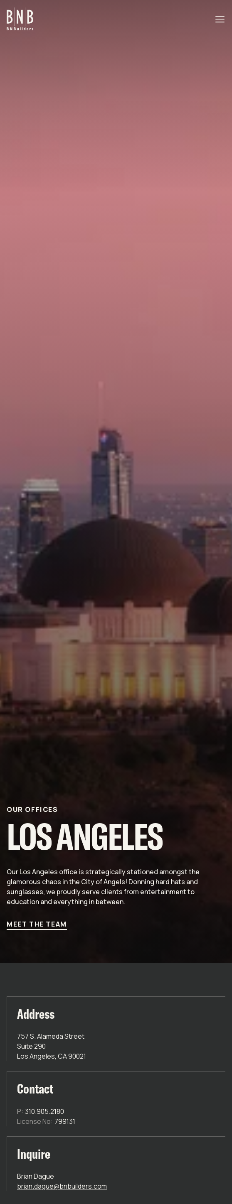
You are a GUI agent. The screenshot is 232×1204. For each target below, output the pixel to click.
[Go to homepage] (20, 18)
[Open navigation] (220, 19)
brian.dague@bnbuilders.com (62, 1186)
